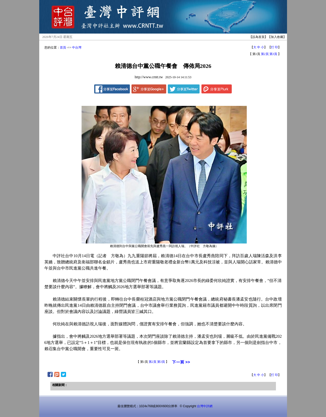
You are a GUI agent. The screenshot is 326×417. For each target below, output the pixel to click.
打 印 (274, 47)
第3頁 (273, 54)
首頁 (63, 47)
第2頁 (265, 54)
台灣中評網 (204, 406)
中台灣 (76, 47)
